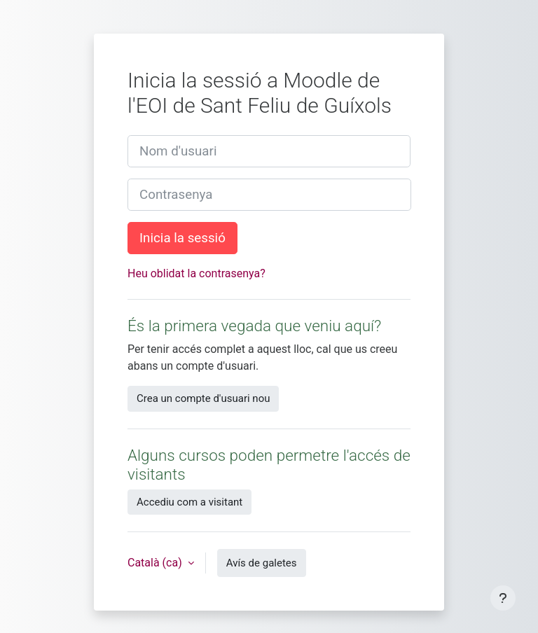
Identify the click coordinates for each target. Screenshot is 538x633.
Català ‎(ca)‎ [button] (156, 562)
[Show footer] (503, 598)
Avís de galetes (261, 563)
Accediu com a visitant (189, 502)
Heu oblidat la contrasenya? (196, 273)
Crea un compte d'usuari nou (203, 398)
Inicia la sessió (182, 238)
